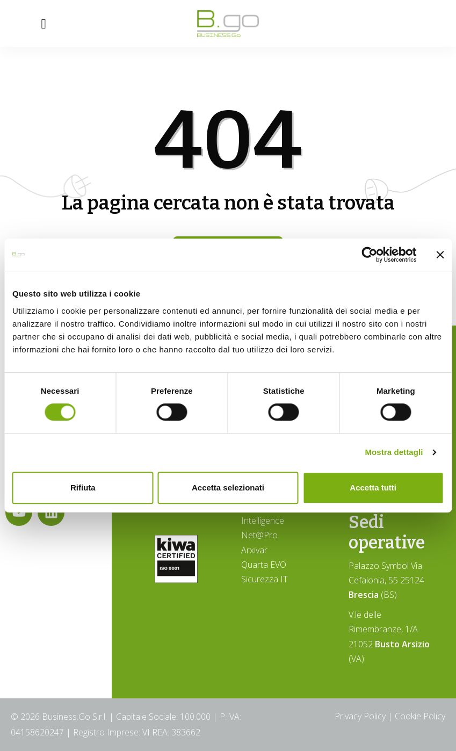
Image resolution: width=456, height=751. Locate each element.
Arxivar (254, 550)
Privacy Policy (360, 716)
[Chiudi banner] (440, 254)
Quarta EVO (263, 565)
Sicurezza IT (264, 579)
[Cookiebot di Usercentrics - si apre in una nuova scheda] (369, 255)
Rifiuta (83, 487)
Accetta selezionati (228, 487)
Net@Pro (259, 535)
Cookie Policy (420, 716)
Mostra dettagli (394, 452)
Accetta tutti (373, 487)
